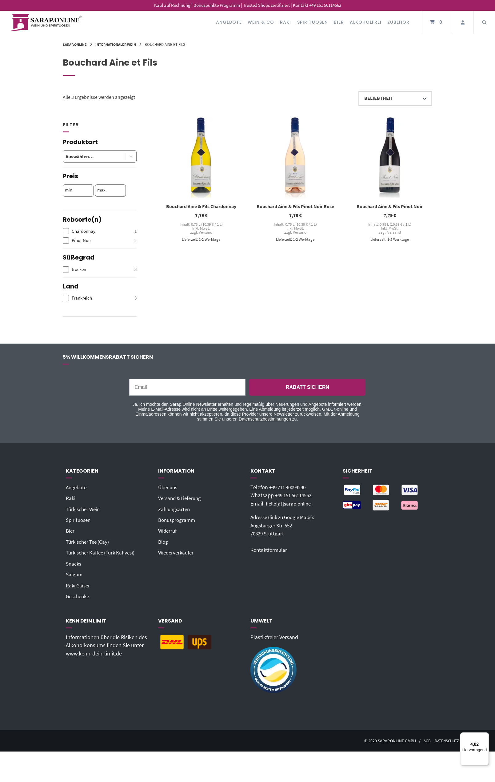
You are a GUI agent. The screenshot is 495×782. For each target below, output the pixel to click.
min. (69, 190)
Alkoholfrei (365, 22)
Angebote (229, 22)
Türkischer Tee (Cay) (89, 541)
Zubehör (398, 22)
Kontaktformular (269, 549)
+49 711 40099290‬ (289, 487)
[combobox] (89, 156)
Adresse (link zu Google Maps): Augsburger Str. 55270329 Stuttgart (285, 525)
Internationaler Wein (119, 44)
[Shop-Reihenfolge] (395, 98)
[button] (131, 156)
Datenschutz (443, 740)
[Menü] (485, 736)
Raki (285, 22)
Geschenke (78, 595)
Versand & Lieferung (181, 498)
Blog (163, 541)
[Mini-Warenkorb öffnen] (436, 22)
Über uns (168, 487)
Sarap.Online (76, 44)
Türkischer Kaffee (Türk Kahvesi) (103, 552)
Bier (339, 22)
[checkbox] (100, 231)
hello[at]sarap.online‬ (290, 503)
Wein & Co (261, 22)
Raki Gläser (79, 584)
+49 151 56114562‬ (295, 495)
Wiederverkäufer (177, 552)
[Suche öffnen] (484, 22)
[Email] (187, 387)
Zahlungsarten (175, 509)
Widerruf (168, 530)
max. (102, 190)
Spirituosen (312, 22)
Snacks (74, 563)
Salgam (74, 573)
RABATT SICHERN (307, 387)
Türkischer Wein (84, 509)
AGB (422, 740)
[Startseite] (46, 22)
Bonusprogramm (178, 519)
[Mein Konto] (462, 22)
